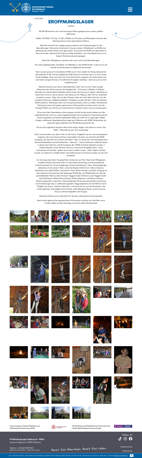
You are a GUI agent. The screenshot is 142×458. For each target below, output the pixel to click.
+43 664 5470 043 (25, 448)
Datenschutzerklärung (120, 455)
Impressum (127, 451)
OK (132, 455)
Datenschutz (126, 446)
